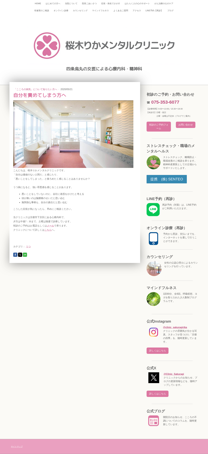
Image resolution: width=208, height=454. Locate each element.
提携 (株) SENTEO (166, 179)
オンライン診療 (61, 10)
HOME (38, 3)
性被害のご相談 (41, 10)
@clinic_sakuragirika (175, 327)
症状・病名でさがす (110, 3)
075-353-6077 (165, 102)
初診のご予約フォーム (158, 126)
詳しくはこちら (157, 350)
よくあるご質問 (120, 10)
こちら (48, 229)
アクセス (137, 10)
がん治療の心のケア (163, 3)
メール (50, 225)
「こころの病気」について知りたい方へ (36, 89)
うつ (28, 246)
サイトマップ (17, 446)
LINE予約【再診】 (154, 10)
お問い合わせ (185, 124)
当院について (71, 3)
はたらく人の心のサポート (137, 3)
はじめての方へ (53, 3)
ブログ (170, 10)
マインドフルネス (100, 10)
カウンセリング (80, 10)
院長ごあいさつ (89, 3)
